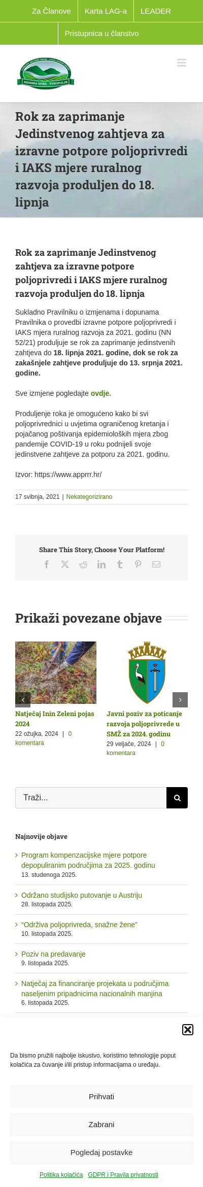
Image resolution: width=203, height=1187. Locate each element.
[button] (188, 1030)
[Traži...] (90, 797)
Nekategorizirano (89, 496)
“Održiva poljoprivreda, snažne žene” (79, 925)
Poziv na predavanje (53, 954)
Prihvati (101, 1096)
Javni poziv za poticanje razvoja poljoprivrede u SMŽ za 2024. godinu (144, 723)
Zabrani (102, 1124)
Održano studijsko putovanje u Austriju (81, 895)
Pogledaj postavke (102, 1152)
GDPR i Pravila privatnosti (123, 1174)
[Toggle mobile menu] (182, 62)
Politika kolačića (61, 1174)
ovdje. (101, 393)
